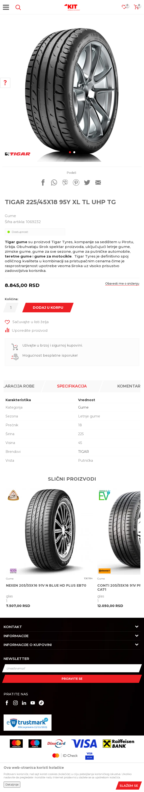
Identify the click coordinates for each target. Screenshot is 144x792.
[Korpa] (136, 8)
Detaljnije (12, 784)
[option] (72, 92)
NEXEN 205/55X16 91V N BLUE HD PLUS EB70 (46, 586)
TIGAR (83, 451)
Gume (10, 215)
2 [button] (74, 152)
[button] (17, 7)
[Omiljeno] (126, 8)
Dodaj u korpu (48, 307)
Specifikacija (72, 386)
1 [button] (70, 152)
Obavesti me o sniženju (122, 283)
